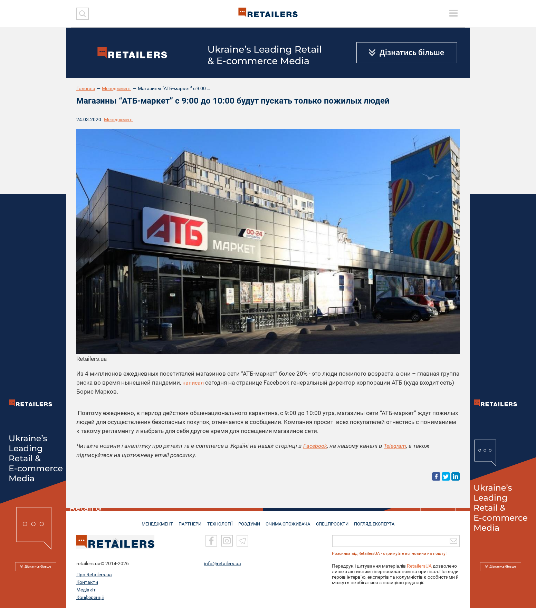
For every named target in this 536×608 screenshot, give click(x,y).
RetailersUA (419, 566)
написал (193, 382)
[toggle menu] (453, 13)
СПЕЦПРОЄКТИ (333, 521)
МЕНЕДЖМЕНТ (155, 521)
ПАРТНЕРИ (189, 521)
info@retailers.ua (222, 563)
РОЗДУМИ (250, 521)
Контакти (87, 582)
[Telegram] (242, 541)
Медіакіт (86, 589)
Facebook (315, 445)
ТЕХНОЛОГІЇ (220, 521)
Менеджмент (116, 88)
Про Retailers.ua (94, 574)
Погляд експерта (376, 521)
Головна (85, 88)
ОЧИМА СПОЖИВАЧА (289, 521)
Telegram (396, 445)
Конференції (90, 597)
